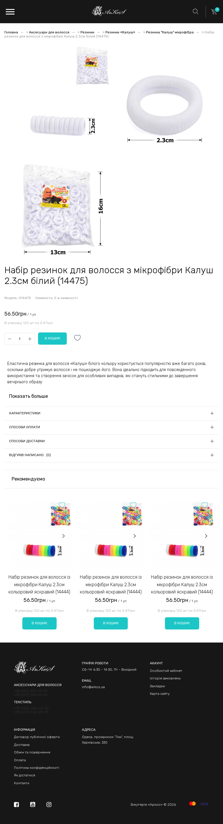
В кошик (39, 623)
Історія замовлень (165, 678)
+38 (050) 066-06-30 (31, 708)
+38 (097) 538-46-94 (31, 695)
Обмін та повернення (32, 752)
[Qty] (19, 339)
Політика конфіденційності (36, 768)
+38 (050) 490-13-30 (31, 691)
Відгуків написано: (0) (30, 455)
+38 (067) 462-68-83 (31, 712)
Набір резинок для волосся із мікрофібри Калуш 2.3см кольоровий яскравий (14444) (39, 584)
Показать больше (28, 396)
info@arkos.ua (93, 687)
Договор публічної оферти (37, 737)
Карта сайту (160, 694)
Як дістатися (24, 775)
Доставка (22, 745)
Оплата (20, 760)
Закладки (157, 686)
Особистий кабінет (166, 671)
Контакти (21, 783)
